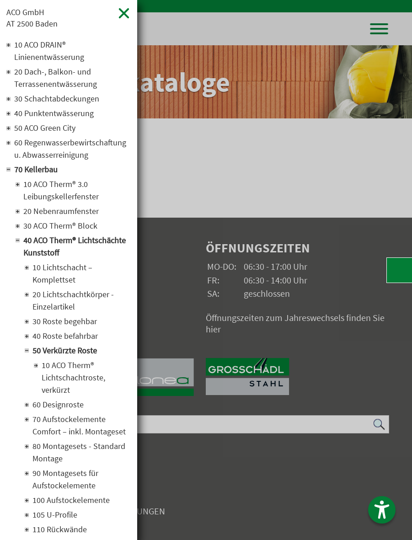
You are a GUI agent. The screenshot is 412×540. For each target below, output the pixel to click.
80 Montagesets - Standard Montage (78, 452)
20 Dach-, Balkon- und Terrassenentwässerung (55, 77)
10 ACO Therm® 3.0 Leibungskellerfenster (61, 190)
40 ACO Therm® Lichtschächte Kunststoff (74, 246)
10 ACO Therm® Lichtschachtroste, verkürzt (73, 377)
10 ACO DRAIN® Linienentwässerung (49, 50)
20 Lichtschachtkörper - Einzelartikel (73, 300)
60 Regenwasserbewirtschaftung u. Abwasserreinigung (70, 148)
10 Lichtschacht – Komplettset (62, 273)
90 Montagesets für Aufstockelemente (65, 479)
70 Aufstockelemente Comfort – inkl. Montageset (79, 425)
